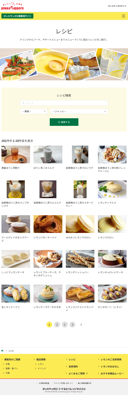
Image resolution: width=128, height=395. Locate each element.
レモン (41, 364)
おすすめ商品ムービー (112, 373)
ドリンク (42, 368)
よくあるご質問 (77, 373)
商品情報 (41, 359)
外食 (8, 364)
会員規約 (73, 366)
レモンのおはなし (110, 366)
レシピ (72, 359)
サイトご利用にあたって (62, 383)
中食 (8, 373)
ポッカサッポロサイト (116, 6)
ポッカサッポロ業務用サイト (17, 15)
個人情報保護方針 (84, 383)
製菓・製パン (12, 368)
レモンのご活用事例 (111, 359)
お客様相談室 (43, 383)
